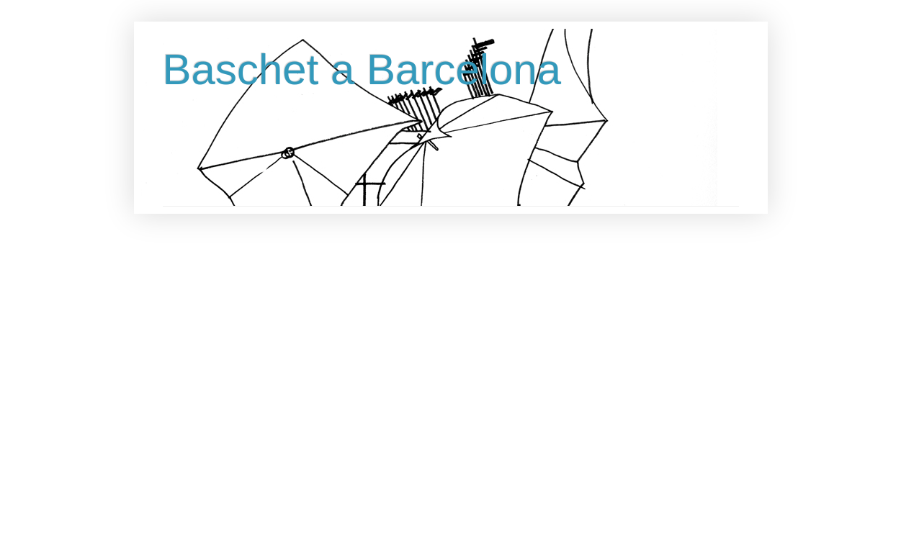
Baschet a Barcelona (362, 69)
